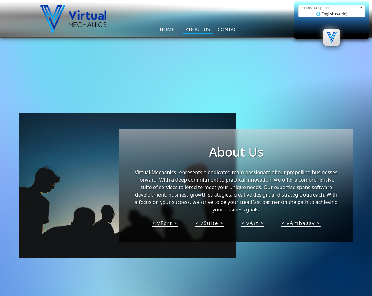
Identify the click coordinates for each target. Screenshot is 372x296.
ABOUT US (198, 29)
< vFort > (165, 223)
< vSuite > (209, 223)
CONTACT (229, 29)
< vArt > (252, 223)
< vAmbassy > (301, 223)
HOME (167, 29)
